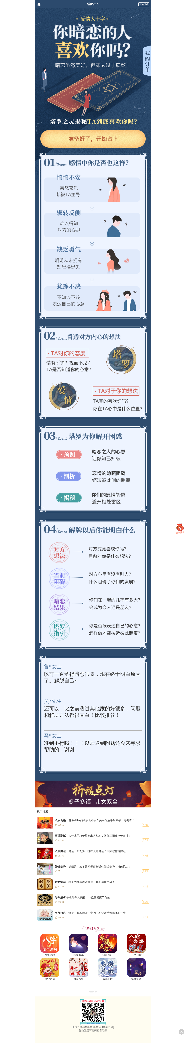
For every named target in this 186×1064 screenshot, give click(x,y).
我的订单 (144, 4)
